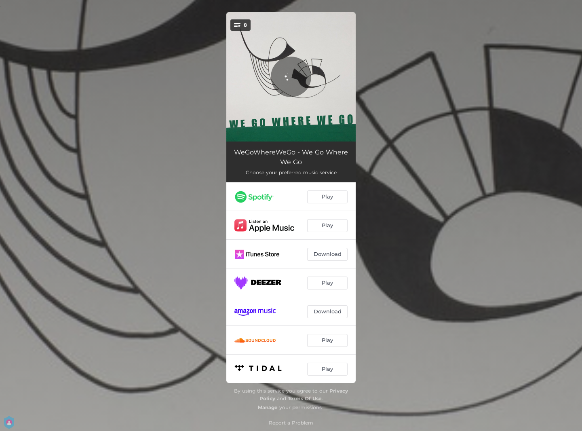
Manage (268, 407)
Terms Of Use (305, 398)
